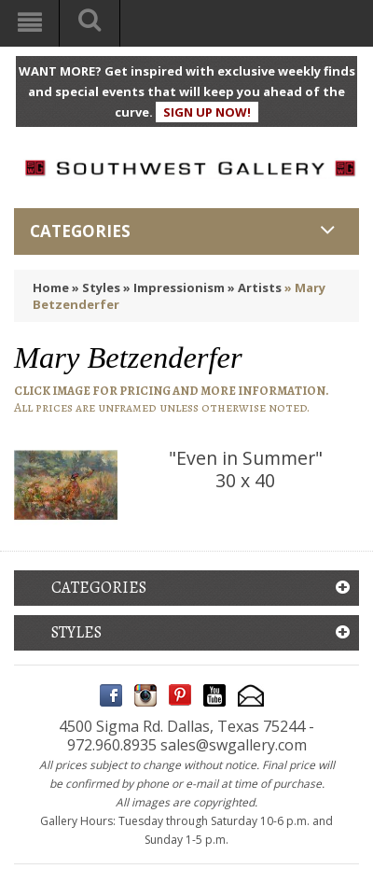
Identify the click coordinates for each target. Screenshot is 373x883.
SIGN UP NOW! (207, 112)
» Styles (96, 287)
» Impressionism (174, 287)
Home (51, 287)
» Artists (255, 287)
